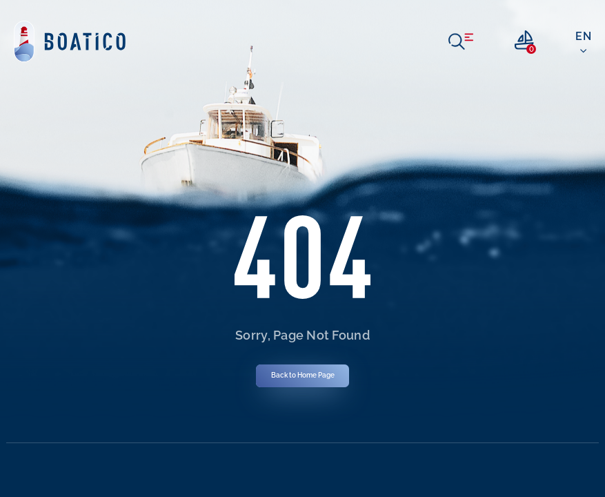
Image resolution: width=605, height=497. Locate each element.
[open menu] (460, 41)
